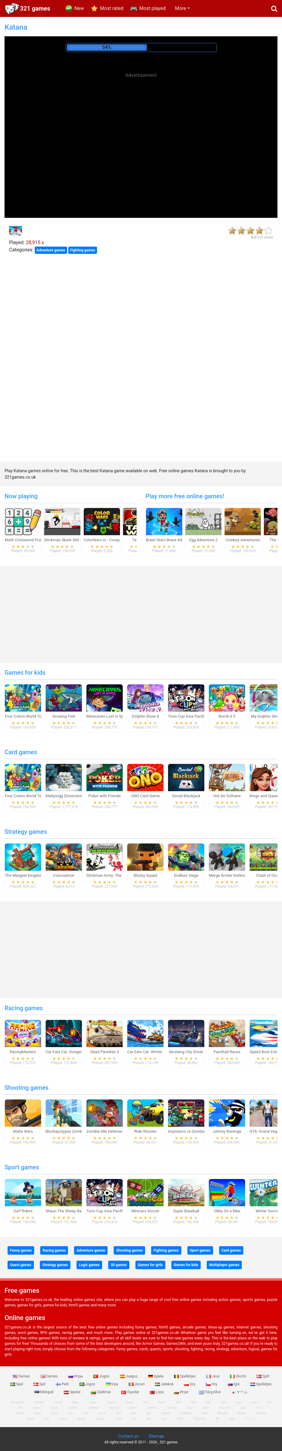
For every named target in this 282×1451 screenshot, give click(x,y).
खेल (217, 1418)
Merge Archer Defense (228, 875)
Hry (212, 1384)
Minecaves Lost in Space (108, 716)
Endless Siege (186, 875)
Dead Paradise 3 (104, 1052)
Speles (72, 1392)
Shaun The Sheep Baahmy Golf (72, 1211)
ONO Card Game (145, 796)
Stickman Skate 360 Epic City (69, 540)
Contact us (128, 1436)
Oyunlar (130, 1392)
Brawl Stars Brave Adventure (170, 540)
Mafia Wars (23, 1131)
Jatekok (164, 1384)
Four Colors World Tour (25, 716)
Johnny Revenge (227, 1131)
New (79, 8)
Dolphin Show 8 (145, 716)
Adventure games (51, 250)
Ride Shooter (145, 1131)
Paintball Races (226, 1052)
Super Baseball (186, 1211)
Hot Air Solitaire (227, 796)
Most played (152, 8)
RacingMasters (23, 1052)
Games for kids (25, 672)
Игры (76, 1376)
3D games (119, 1265)
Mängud (44, 1392)
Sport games (22, 1167)
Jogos (101, 1376)
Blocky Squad (145, 875)
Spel (17, 1384)
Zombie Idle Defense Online (110, 1131)
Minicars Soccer (145, 1211)
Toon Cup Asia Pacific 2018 (192, 716)
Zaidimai (101, 1392)
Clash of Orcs (268, 875)
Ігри (112, 1384)
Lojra (157, 1392)
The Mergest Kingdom (24, 875)
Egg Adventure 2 (203, 540)
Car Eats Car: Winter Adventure (154, 1052)
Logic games (89, 1265)
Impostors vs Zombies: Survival (195, 1131)
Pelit (63, 1384)
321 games (35, 8)
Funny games (21, 1250)
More (180, 8)
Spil (40, 1384)
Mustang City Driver (186, 1052)
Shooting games (27, 1087)
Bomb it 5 (227, 716)
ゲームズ (250, 1418)
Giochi (238, 1376)
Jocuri (137, 1384)
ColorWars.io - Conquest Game (110, 540)
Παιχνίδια (210, 1392)
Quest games (20, 1265)
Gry (190, 1384)
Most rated (111, 8)
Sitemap (156, 1436)
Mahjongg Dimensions (65, 796)
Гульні (63, 1418)
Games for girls (150, 1265)
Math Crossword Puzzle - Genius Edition (39, 540)
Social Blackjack (186, 796)
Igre (234, 1384)
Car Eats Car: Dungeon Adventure (75, 1052)
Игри (181, 1392)
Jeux (213, 1376)
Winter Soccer (268, 1211)
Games (22, 1376)
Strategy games (26, 831)
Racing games (24, 1008)
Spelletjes (185, 1376)
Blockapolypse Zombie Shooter (73, 1131)
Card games (21, 752)
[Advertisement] (141, 124)
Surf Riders (23, 1211)
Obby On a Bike (227, 1211)
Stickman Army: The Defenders (113, 875)
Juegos (129, 1376)
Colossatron (63, 875)
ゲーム (239, 1392)
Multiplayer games (224, 1265)
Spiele (156, 1376)
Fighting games (82, 250)
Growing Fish (63, 716)
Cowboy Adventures (242, 540)
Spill (263, 1376)
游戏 (232, 1418)
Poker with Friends (105, 796)
